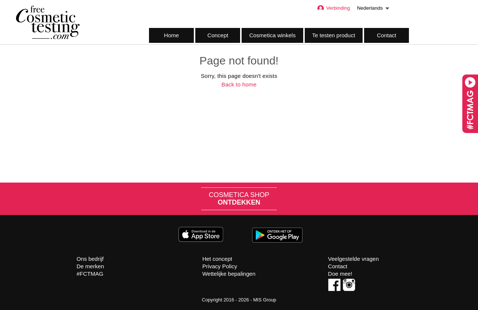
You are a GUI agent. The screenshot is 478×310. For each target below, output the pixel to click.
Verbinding (333, 8)
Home (171, 35)
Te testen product (333, 35)
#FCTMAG (90, 274)
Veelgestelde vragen (353, 259)
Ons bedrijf (90, 259)
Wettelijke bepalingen (228, 274)
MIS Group (264, 300)
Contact (386, 35)
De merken (90, 266)
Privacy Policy (219, 266)
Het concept (217, 259)
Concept (217, 35)
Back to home (239, 84)
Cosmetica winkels (272, 35)
